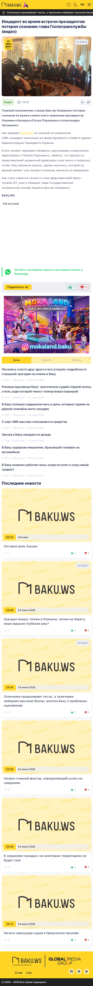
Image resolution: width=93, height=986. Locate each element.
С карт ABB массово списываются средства (34, 421)
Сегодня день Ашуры (21, 546)
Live (29, 972)
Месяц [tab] (76, 360)
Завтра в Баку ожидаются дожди (26, 434)
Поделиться (18, 287)
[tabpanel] (46, 422)
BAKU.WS (27, 133)
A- (82, 102)
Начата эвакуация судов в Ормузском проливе (41, 933)
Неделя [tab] (46, 360)
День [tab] (16, 360)
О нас (19, 972)
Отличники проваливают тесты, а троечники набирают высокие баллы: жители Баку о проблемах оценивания (45, 701)
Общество (19, 380)
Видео (8, 102)
